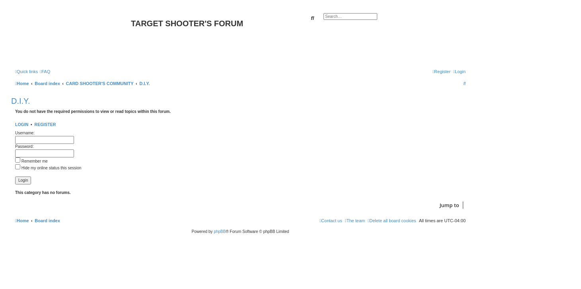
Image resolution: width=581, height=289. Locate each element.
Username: (25, 133)
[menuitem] (45, 71)
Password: (24, 146)
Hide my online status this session (48, 168)
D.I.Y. (20, 101)
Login (21, 124)
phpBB (220, 231)
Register (45, 124)
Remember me (31, 161)
